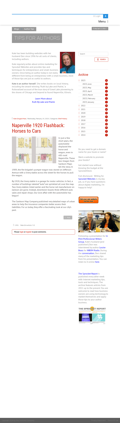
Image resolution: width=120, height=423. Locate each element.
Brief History (62, 119)
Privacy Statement (98, 420)
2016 (83, 127)
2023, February (95, 98)
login (22, 232)
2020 (83, 113)
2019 (83, 116)
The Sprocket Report (88, 273)
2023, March (95, 95)
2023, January (95, 102)
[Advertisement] (93, 376)
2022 (83, 105)
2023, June (95, 84)
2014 (83, 135)
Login (97, 16)
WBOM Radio (93, 250)
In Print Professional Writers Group (93, 239)
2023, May (95, 87)
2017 (83, 124)
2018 (83, 120)
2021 (83, 109)
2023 (83, 80)
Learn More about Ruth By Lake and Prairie (43, 100)
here (97, 261)
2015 (83, 131)
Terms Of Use (113, 420)
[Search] (93, 54)
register (29, 232)
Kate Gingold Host (19, 119)
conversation (88, 253)
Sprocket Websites (87, 178)
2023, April (95, 91)
